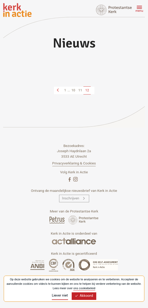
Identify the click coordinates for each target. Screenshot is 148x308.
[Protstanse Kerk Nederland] (84, 220)
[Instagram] (75, 179)
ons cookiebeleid (84, 288)
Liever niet (60, 295)
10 (73, 90)
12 (87, 90)
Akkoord (84, 296)
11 (80, 90)
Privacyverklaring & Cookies (74, 163)
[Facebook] (70, 179)
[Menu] (138, 9)
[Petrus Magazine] (57, 220)
